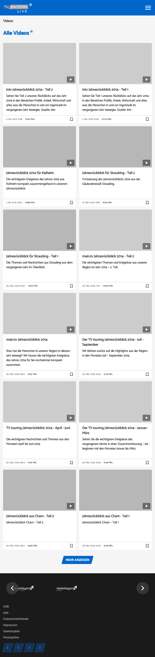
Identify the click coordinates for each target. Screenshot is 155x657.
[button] (12, 588)
